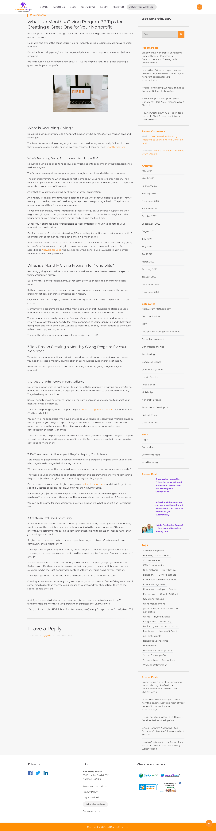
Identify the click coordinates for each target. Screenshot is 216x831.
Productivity (149, 645)
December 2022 (150, 201)
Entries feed (148, 447)
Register (118, 7)
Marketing (165, 621)
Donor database (167, 574)
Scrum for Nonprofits (154, 655)
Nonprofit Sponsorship (155, 641)
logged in (47, 635)
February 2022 (149, 269)
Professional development (157, 650)
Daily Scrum (169, 570)
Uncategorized (150, 422)
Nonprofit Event (168, 631)
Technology (168, 660)
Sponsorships (149, 415)
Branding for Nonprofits (156, 555)
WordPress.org (150, 462)
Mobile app (149, 631)
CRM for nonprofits (153, 565)
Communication (151, 316)
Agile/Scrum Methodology (156, 309)
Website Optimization (155, 665)
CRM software (150, 570)
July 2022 (147, 239)
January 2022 (149, 277)
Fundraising (148, 354)
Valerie (146, 150)
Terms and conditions (95, 786)
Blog (73, 7)
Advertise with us (141, 7)
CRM (144, 324)
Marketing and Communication (160, 626)
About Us (59, 7)
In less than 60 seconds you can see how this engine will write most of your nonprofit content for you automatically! (163, 75)
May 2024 (147, 170)
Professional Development (156, 407)
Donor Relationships (153, 346)
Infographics (148, 384)
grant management (153, 369)
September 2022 (151, 224)
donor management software (97, 409)
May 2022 (147, 246)
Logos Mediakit (91, 797)
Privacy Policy (90, 792)
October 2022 (149, 216)
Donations (149, 574)
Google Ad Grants (151, 362)
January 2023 (149, 193)
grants (146, 616)
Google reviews (91, 811)
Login (104, 7)
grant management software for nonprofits (161, 610)
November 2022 (150, 208)
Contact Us (88, 7)
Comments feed (151, 454)
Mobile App (148, 392)
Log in (145, 439)
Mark (145, 136)
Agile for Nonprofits (153, 550)
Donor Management (153, 339)
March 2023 (148, 178)
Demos (44, 7)
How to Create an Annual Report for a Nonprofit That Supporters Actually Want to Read (162, 116)
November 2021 (150, 292)
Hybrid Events (149, 377)
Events (172, 589)
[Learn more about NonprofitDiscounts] (148, 787)
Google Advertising (153, 599)
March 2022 (148, 261)
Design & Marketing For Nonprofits (161, 331)
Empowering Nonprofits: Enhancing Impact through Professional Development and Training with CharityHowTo (162, 57)
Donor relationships (154, 589)
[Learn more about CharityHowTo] (148, 775)
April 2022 (147, 254)
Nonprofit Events (151, 400)
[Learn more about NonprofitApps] (170, 775)
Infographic (149, 621)
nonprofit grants (152, 636)
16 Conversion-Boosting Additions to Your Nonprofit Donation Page (162, 139)
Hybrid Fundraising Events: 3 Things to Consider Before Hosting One (163, 89)
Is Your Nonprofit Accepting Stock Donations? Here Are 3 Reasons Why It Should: (163, 102)
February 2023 (149, 186)
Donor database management (160, 579)
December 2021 (150, 284)
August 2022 (149, 231)
